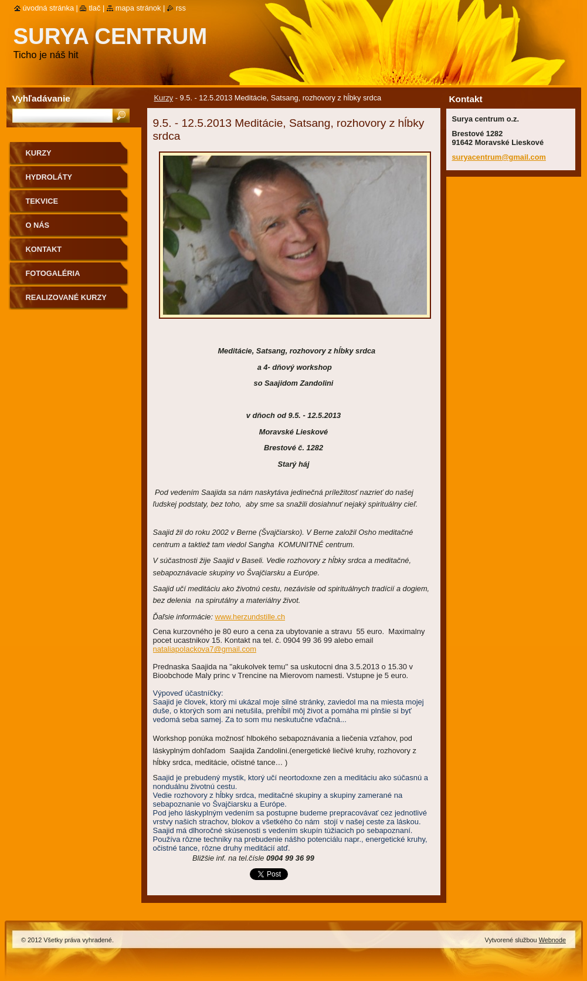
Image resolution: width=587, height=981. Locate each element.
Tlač (94, 8)
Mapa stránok (138, 8)
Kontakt (44, 249)
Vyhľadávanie (41, 98)
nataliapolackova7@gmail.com (205, 649)
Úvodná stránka (48, 8)
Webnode (552, 939)
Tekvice (42, 201)
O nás (38, 225)
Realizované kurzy (66, 297)
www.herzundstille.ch (250, 616)
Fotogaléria (53, 273)
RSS (181, 8)
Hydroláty (49, 177)
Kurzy (164, 97)
